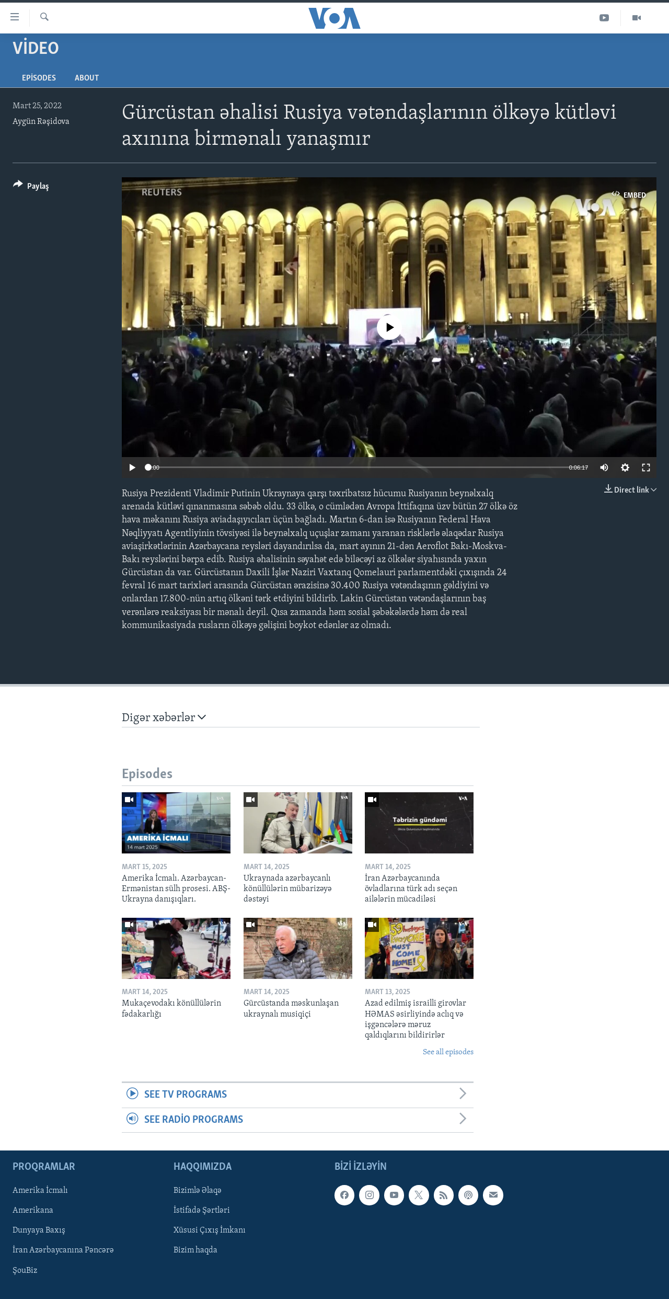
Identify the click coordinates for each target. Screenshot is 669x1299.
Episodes (39, 78)
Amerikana (33, 1210)
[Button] (31, 188)
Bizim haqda (195, 1250)
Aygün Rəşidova (41, 122)
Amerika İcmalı (40, 1191)
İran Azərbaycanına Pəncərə (63, 1250)
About (87, 78)
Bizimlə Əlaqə (198, 1191)
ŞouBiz (25, 1270)
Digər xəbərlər (164, 717)
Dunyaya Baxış (39, 1230)
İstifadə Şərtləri (202, 1210)
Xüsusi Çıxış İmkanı (210, 1230)
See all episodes (448, 1052)
